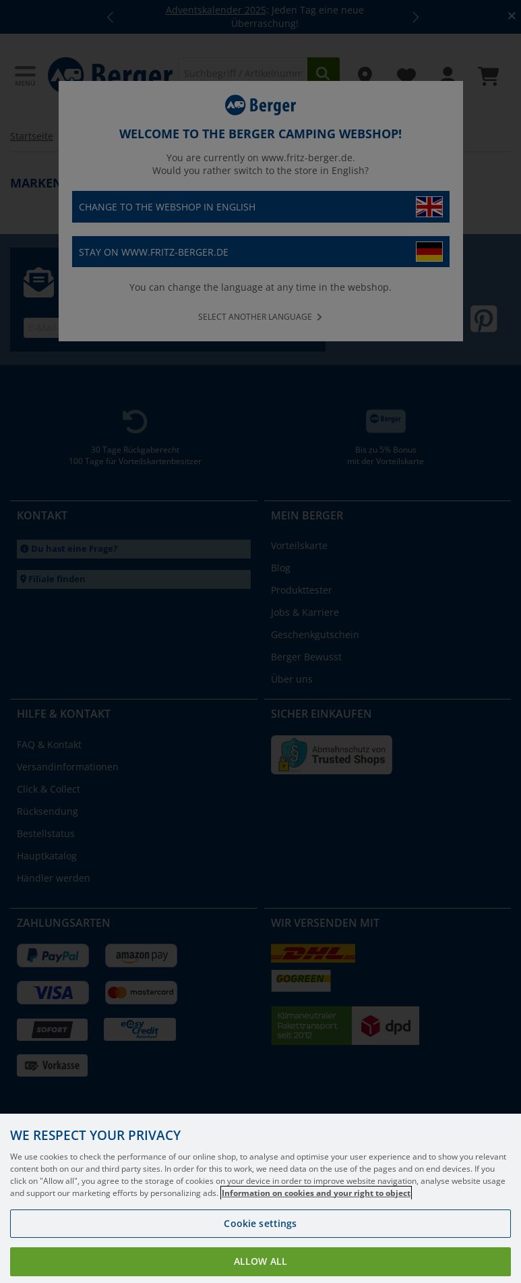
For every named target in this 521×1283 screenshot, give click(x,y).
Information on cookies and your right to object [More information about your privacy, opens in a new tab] (316, 1206)
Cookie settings (260, 1236)
